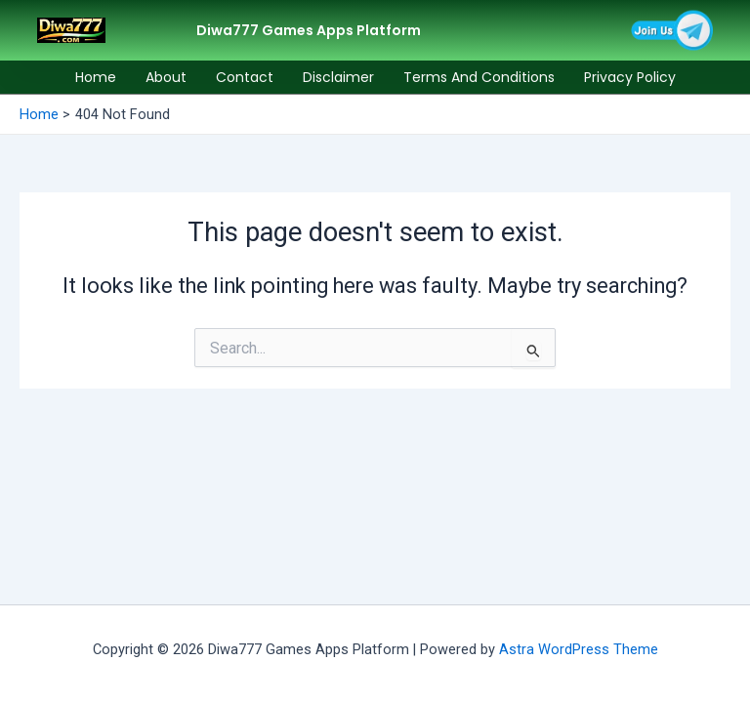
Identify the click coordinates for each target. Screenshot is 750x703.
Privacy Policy (630, 77)
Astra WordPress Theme (578, 649)
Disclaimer (338, 77)
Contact (244, 77)
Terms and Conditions (479, 77)
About (166, 77)
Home (95, 77)
